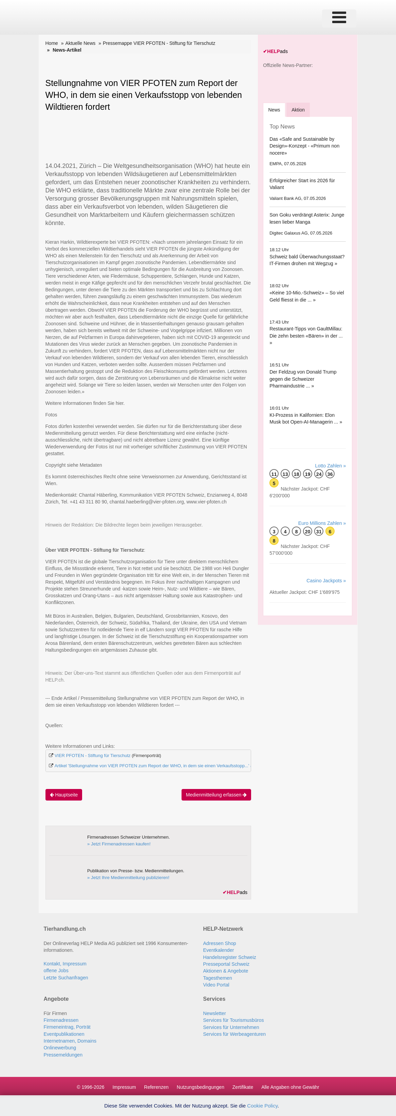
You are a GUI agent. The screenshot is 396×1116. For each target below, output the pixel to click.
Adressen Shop (219, 943)
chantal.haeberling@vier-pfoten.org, (168, 501)
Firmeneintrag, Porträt (67, 1026)
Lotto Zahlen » (331, 458)
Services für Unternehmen (231, 1026)
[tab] (274, 109)
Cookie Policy (262, 1106)
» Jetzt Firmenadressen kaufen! (118, 843)
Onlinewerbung (60, 1046)
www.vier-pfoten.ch (206, 501)
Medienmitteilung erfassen (216, 794)
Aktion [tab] (298, 109)
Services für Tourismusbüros (233, 1019)
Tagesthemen (217, 977)
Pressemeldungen (63, 1053)
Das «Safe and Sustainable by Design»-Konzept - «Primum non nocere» (303, 145)
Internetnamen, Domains (70, 1039)
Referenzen (156, 1085)
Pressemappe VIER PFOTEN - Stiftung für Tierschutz (159, 43)
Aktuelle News (80, 43)
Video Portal (216, 983)
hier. (120, 403)
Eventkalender (218, 949)
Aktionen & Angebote (225, 970)
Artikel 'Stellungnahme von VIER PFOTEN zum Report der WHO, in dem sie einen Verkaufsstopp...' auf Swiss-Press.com (173, 765)
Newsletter (214, 1012)
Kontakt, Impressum (65, 963)
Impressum (124, 1085)
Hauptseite (64, 794)
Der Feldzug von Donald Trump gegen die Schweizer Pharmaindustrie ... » (302, 371)
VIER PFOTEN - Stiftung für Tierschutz (93, 755)
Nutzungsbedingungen (200, 1085)
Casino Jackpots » (326, 573)
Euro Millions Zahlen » (322, 515)
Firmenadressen (61, 1019)
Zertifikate (242, 1085)
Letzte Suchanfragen (66, 977)
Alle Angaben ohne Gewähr (290, 1085)
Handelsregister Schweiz (229, 956)
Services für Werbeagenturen (234, 1032)
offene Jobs (56, 970)
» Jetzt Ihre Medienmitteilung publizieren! (127, 877)
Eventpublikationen (64, 1032)
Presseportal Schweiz (226, 963)
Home (51, 43)
